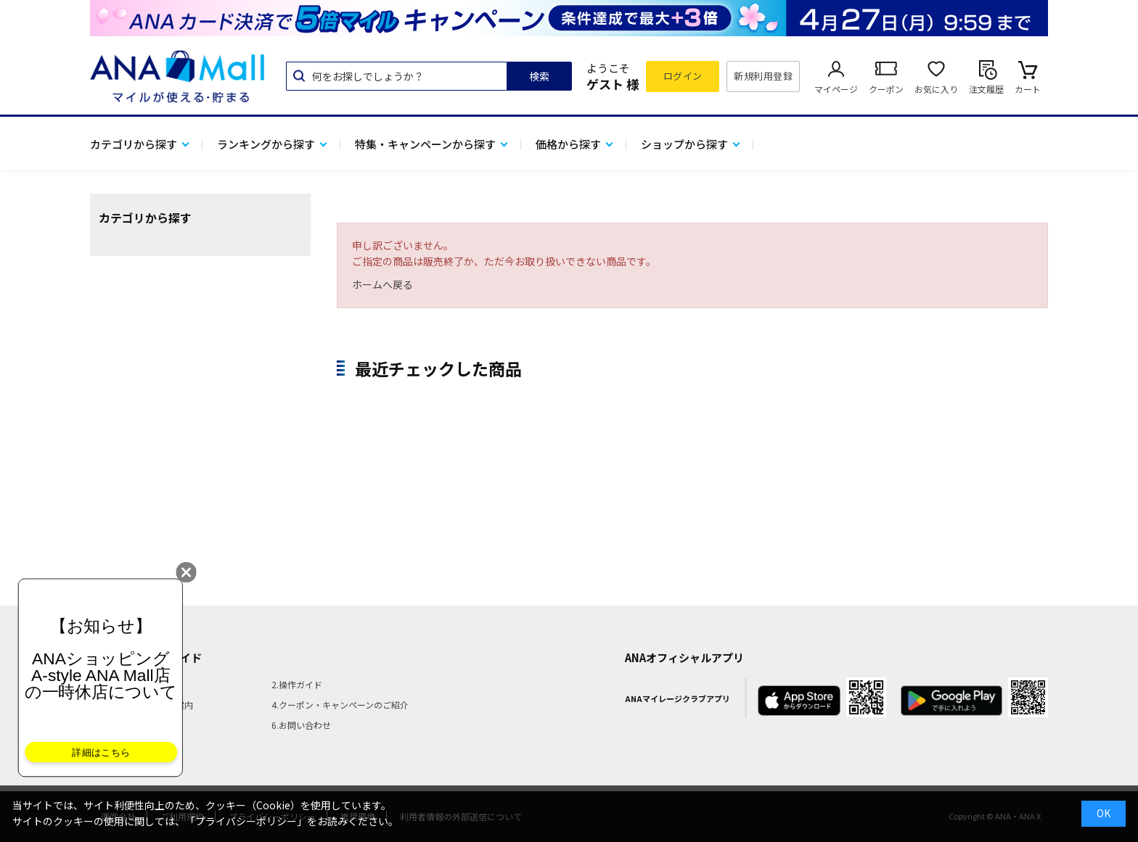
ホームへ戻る (382, 284)
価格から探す (568, 144)
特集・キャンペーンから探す (425, 144)
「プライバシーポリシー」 (246, 821)
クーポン (886, 89)
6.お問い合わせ (301, 725)
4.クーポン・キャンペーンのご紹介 (340, 704)
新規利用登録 (763, 76)
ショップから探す (684, 144)
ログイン (683, 76)
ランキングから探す (266, 144)
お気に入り (936, 89)
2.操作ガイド (296, 684)
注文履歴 (986, 89)
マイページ (836, 89)
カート (1028, 89)
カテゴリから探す (133, 144)
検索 (539, 76)
